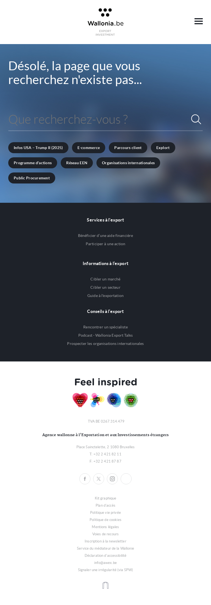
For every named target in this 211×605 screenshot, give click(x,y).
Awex (106, 22)
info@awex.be (105, 563)
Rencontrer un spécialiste (105, 327)
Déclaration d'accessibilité (106, 555)
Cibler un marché (105, 279)
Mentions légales (105, 527)
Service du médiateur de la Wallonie (105, 548)
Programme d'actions (33, 163)
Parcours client (127, 147)
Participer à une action (105, 244)
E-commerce (88, 147)
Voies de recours (105, 534)
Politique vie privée (105, 513)
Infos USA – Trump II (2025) (38, 147)
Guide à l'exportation (105, 295)
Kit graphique (105, 498)
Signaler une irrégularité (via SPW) (105, 570)
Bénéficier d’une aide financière (105, 235)
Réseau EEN (76, 163)
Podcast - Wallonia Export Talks (105, 335)
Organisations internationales (128, 163)
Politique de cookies (105, 520)
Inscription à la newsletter (105, 541)
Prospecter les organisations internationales (105, 343)
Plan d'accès (105, 505)
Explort (163, 147)
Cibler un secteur (105, 287)
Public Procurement (32, 178)
